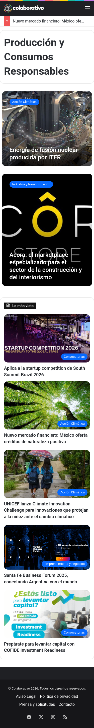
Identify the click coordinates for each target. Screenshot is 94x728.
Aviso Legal (26, 696)
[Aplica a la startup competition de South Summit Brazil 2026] (47, 338)
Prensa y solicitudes (37, 704)
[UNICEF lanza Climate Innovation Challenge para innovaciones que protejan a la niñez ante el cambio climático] (47, 474)
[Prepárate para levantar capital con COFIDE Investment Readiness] (47, 614)
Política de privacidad (59, 696)
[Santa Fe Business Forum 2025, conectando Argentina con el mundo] (47, 547)
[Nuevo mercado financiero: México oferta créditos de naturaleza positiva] (47, 405)
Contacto (66, 704)
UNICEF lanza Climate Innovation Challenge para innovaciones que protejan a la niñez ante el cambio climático (46, 510)
